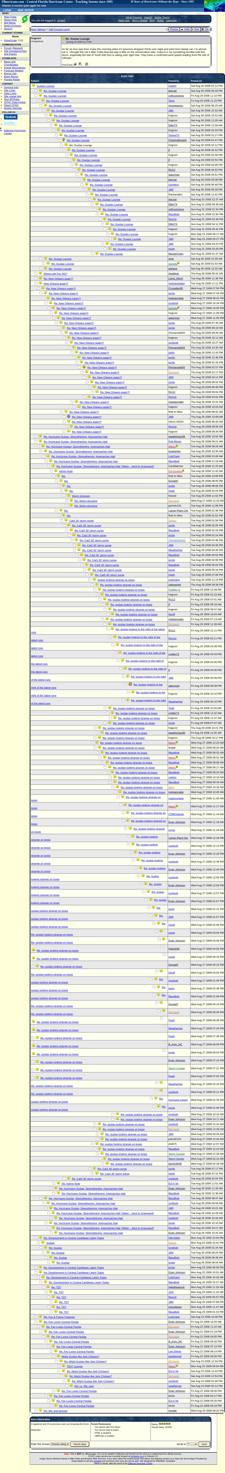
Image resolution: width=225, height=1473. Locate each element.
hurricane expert (178, 1099)
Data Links (10, 93)
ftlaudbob (174, 214)
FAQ (152, 20)
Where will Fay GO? (55, 273)
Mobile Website (13, 108)
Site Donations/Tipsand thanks (15, 53)
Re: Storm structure (85, 500)
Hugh (172, 248)
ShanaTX (174, 135)
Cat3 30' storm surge (81, 520)
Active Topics (162, 17)
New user (124, 20)
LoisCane (174, 456)
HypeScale (10, 40)
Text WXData (11, 99)
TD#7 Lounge (75, 1366)
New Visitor (26, 10)
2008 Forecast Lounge (59, 29)
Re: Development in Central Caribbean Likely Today (74, 1238)
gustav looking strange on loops (116, 579)
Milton (137, 13)
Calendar (171, 20)
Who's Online (140, 20)
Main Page (10, 16)
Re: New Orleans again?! (58, 278)
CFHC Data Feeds (15, 102)
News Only (10, 19)
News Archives (12, 25)
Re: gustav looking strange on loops (121, 584)
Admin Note (66, 471)
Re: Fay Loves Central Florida (61, 1321)
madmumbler (176, 798)
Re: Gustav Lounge (55, 90)
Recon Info (10, 73)
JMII (171, 110)
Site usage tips (12, 96)
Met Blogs (10, 22)
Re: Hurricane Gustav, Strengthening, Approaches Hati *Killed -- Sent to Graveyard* (105, 466)
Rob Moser (175, 441)
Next (196, 29)
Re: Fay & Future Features (59, 1317)
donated (97, 1461)
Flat (205, 29)
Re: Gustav (55, 1247)
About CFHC (11, 105)
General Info (11, 87)
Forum (8, 48)
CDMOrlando (176, 814)
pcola (172, 293)
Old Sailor (174, 1237)
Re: (64, 476)
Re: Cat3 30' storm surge (86, 525)
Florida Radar (12, 79)
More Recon (11, 76)
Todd (171, 708)
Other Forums (134, 17)
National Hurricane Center (140, 1463)
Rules (160, 20)
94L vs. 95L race (84, 1386)
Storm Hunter (176, 1158)
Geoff (172, 614)
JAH (171, 1292)
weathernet (175, 1356)
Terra (171, 100)
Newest (17, 48)
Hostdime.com (137, 1456)
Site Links (9, 90)
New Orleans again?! (56, 283)
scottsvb (173, 303)
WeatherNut (176, 550)
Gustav (50, 1242)
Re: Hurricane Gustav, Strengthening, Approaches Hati (75, 436)
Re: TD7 (56, 1287)
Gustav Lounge (46, 86)
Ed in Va (173, 1183)
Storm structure (81, 495)
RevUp (173, 219)
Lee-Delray (175, 1351)
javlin (171, 352)
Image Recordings (14, 67)
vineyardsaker (177, 283)
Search (8, 28)
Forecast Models (14, 70)
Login (7, 10)
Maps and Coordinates (11, 63)
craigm (172, 85)
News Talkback (38, 29)
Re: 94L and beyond (55, 1410)
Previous (173, 29)
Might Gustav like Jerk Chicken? (80, 1356)
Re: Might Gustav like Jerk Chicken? (85, 1361)
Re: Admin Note (71, 1183)
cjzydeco (174, 184)
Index (185, 29)
